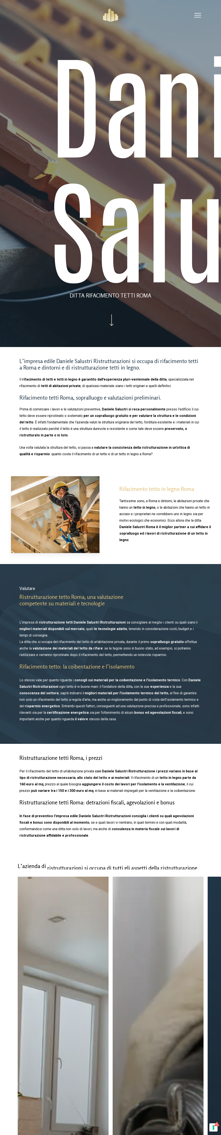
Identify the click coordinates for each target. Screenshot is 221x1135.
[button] (198, 15)
